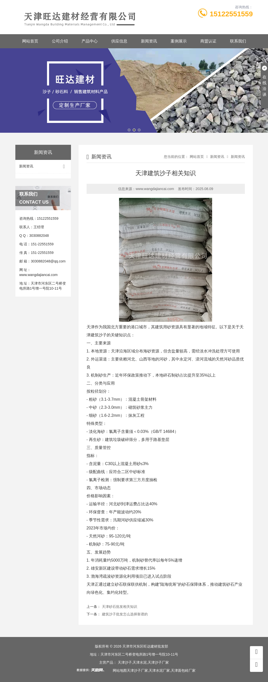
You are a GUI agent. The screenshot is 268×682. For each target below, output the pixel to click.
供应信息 (119, 41)
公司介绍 (60, 41)
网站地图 (120, 670)
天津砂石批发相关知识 (119, 607)
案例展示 (179, 41)
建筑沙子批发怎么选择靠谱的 (125, 614)
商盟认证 (208, 41)
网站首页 (30, 41)
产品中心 (90, 41)
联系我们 (238, 41)
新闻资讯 (149, 41)
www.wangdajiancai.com (38, 275)
